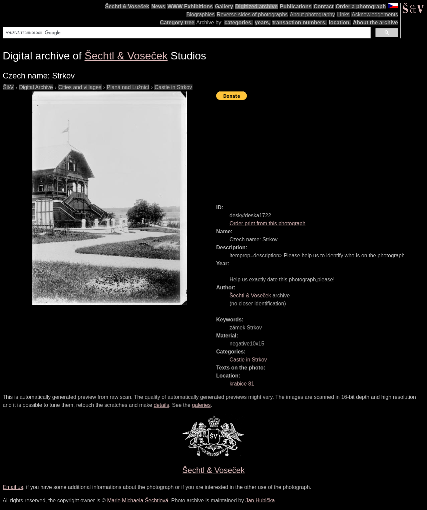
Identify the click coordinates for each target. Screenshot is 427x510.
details (161, 405)
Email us (13, 487)
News (158, 6)
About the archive (375, 22)
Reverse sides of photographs (252, 14)
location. (340, 22)
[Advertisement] (321, 149)
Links (343, 14)
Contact (324, 6)
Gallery (224, 6)
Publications (296, 6)
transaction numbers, (299, 22)
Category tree (177, 22)
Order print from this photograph (268, 223)
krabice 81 (242, 384)
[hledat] (186, 33)
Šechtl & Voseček (127, 6)
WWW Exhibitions (190, 6)
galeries (201, 405)
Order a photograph (361, 6)
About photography (312, 14)
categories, (239, 22)
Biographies (200, 14)
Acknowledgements (375, 14)
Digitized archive (256, 6)
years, (262, 22)
